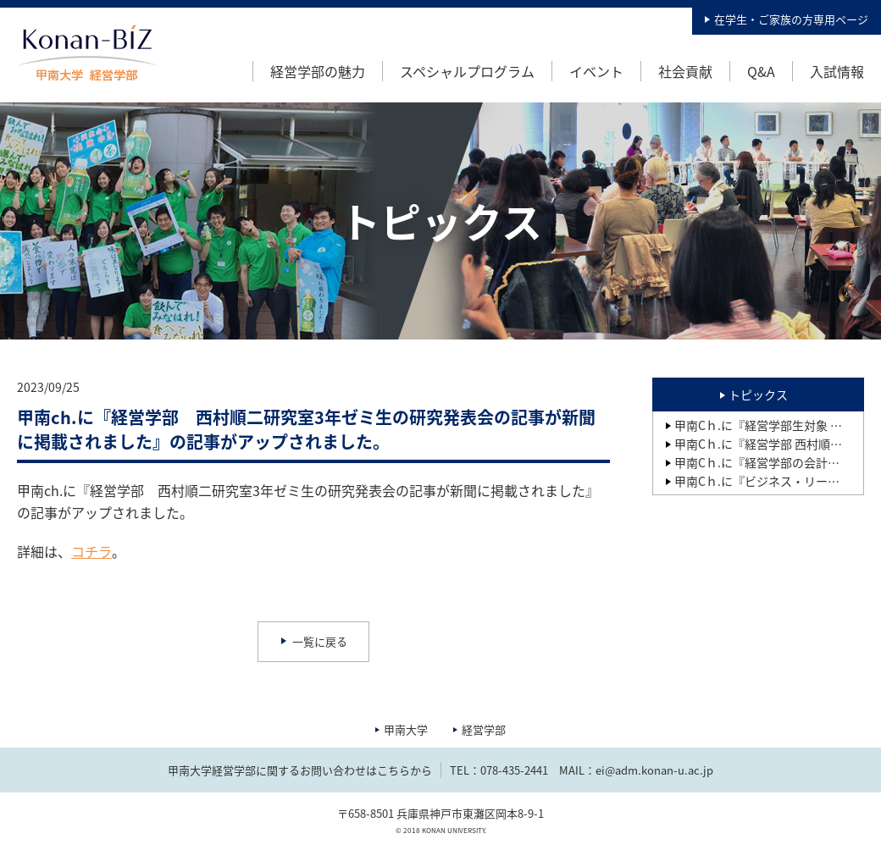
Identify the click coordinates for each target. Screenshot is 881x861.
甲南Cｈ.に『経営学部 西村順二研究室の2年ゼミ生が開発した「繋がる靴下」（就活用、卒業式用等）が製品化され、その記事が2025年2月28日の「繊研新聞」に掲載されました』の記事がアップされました (768, 443)
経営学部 (484, 729)
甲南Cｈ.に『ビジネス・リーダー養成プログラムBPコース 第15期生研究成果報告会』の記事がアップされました (768, 480)
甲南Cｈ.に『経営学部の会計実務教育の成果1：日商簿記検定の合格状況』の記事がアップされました (768, 462)
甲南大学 (406, 729)
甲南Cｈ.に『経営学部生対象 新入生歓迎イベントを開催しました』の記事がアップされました (768, 425)
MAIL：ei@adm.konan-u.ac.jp (636, 770)
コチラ (91, 551)
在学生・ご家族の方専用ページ (791, 19)
